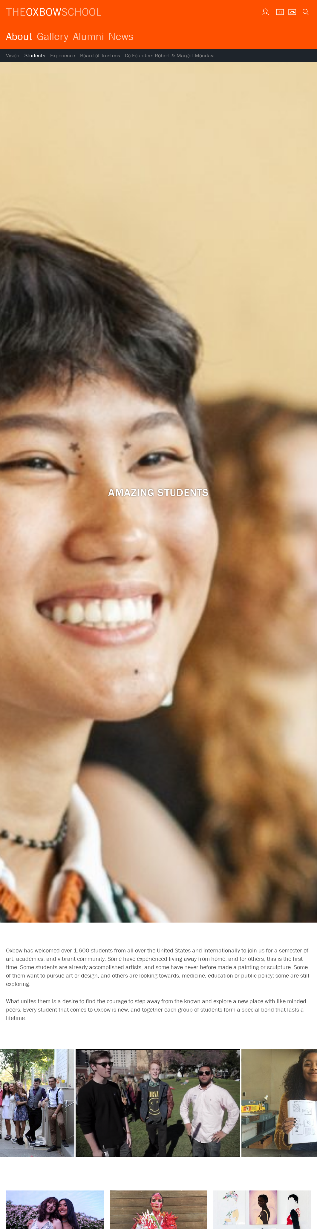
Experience (62, 55)
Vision (12, 55)
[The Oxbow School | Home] (54, 11)
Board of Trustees (100, 55)
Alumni (88, 36)
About (19, 36)
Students (34, 55)
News (121, 36)
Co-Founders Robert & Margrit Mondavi (170, 55)
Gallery (52, 36)
